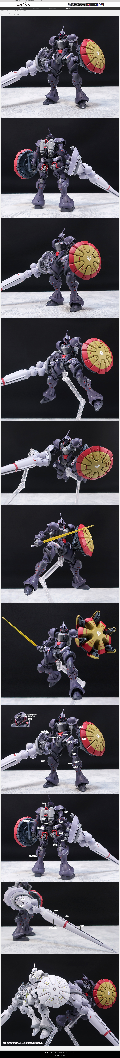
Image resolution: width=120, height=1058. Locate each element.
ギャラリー (36, 8)
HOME (21, 8)
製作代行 (68, 8)
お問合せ (71, 1052)
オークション (52, 8)
